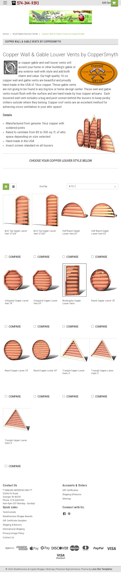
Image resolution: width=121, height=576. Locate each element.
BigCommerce (73, 569)
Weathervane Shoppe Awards (17, 516)
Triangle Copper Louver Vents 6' (16, 441)
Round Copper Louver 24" (16, 370)
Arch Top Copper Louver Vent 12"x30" (45, 232)
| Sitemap (49, 569)
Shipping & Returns (71, 494)
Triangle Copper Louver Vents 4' (73, 372)
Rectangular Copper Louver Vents (71, 302)
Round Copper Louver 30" (45, 370)
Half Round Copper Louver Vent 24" (71, 232)
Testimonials (9, 512)
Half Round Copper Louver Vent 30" (100, 232)
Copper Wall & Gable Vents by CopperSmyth (63, 34)
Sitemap (66, 498)
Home (6, 34)
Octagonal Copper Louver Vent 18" (17, 302)
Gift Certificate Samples (15, 520)
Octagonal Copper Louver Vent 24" (45, 302)
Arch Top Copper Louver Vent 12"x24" (16, 232)
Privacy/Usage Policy (13, 533)
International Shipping (14, 529)
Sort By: (43, 186)
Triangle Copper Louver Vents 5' (102, 372)
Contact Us (8, 537)
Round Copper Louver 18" (103, 300)
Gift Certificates (70, 490)
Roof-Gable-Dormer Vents (25, 34)
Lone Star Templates (101, 569)
